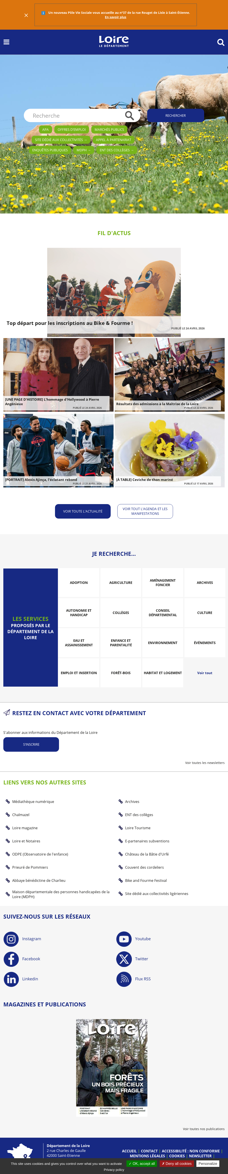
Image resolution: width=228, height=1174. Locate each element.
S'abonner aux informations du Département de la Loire (50, 732)
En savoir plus (115, 17)
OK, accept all (142, 1164)
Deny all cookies (177, 1164)
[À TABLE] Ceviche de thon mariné (144, 479)
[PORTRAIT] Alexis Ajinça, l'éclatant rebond (41, 479)
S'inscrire (31, 744)
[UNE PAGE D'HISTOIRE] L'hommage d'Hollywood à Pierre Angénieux (52, 401)
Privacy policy (114, 1170)
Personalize (208, 1164)
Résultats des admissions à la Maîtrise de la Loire (157, 404)
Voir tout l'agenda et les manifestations (145, 511)
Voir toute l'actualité (82, 511)
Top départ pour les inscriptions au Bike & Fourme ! (70, 323)
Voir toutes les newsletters (205, 763)
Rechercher (175, 115)
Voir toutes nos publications (204, 1129)
